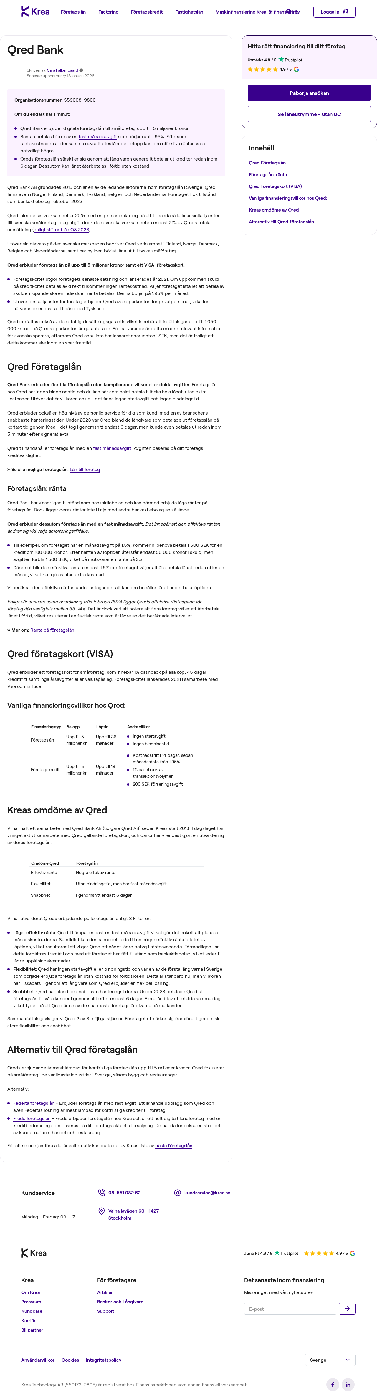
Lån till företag (85, 469)
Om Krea (30, 1292)
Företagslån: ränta (268, 174)
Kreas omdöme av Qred (274, 209)
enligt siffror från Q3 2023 (61, 229)
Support (105, 1311)
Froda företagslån (32, 1118)
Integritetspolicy (103, 1360)
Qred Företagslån (267, 162)
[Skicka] (347, 1309)
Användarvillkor (37, 1360)
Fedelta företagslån (33, 1103)
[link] (120, 1192)
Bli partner (32, 1329)
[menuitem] (73, 12)
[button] (309, 93)
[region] (56, 1306)
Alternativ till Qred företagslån (281, 221)
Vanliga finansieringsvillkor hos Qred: (288, 198)
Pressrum (31, 1301)
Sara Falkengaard (62, 69)
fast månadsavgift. (113, 448)
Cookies (70, 1360)
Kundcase (31, 1311)
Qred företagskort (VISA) (275, 186)
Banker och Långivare (120, 1301)
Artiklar (105, 1292)
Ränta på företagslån (52, 630)
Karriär (28, 1320)
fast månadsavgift (98, 136)
